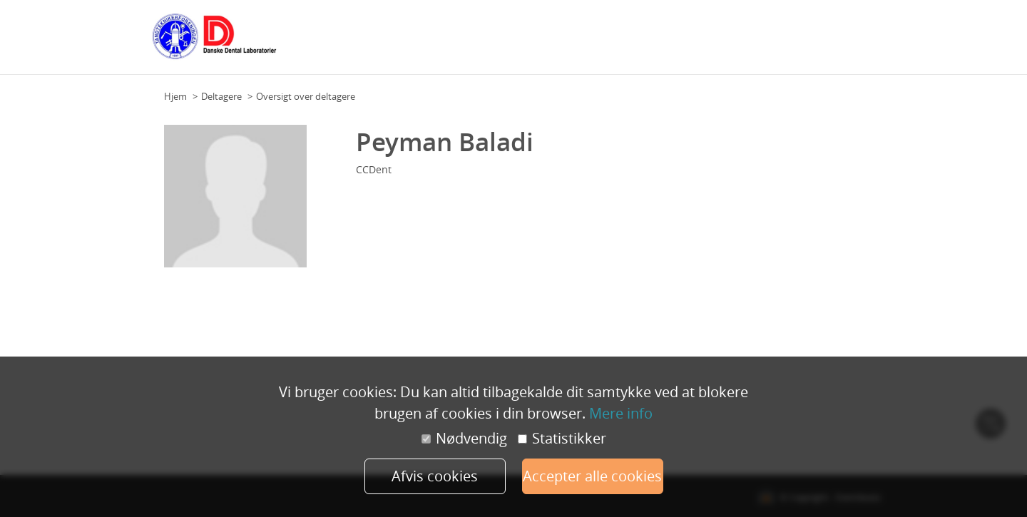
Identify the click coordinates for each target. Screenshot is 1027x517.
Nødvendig (464, 438)
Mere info (621, 413)
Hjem (175, 96)
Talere (634, 42)
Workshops (538, 42)
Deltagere (592, 42)
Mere (865, 42)
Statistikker (562, 438)
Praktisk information (801, 42)
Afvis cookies (435, 476)
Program (487, 42)
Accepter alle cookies (592, 476)
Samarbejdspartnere (701, 42)
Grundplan (437, 42)
